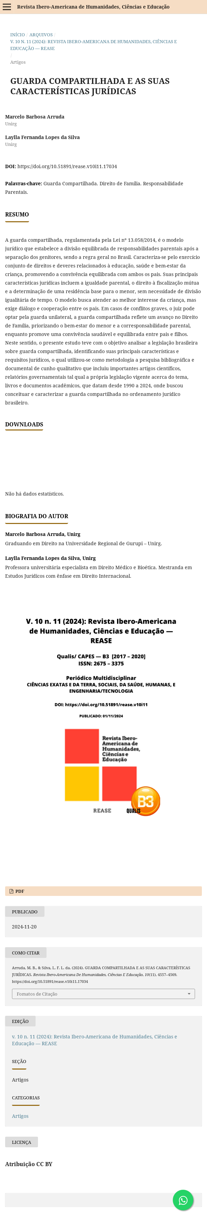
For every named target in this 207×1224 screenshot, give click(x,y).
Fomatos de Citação (37, 994)
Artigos (20, 1116)
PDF (19, 891)
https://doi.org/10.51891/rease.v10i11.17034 (67, 166)
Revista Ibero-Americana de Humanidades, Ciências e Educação (93, 6)
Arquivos (41, 35)
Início (17, 35)
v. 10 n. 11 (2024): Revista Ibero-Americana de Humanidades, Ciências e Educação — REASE (93, 44)
